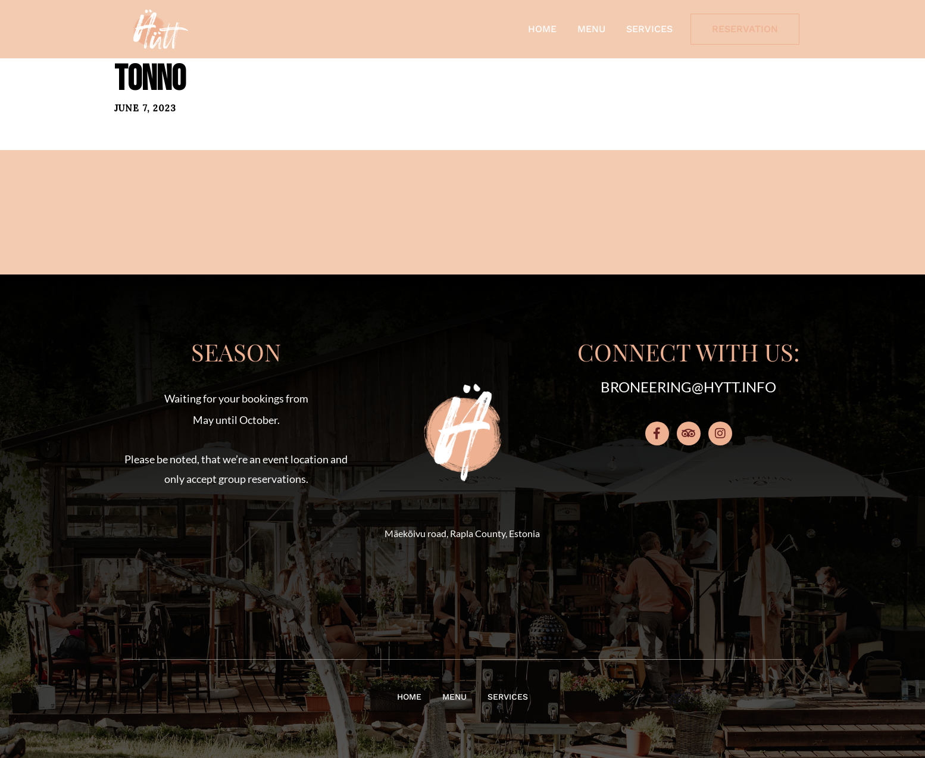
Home (542, 29)
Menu (591, 29)
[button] (236, 555)
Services (649, 29)
